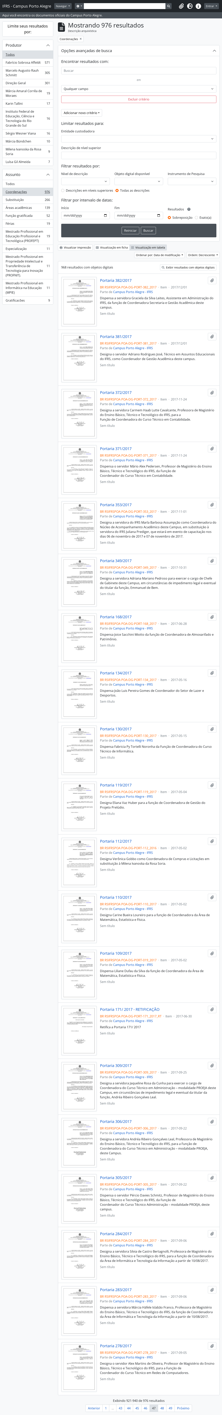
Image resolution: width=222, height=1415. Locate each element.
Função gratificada (27, 216)
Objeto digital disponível (132, 174)
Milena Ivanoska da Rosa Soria (27, 151)
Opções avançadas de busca (86, 50)
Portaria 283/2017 (116, 1289)
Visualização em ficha (112, 247)
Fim (117, 208)
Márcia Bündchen (27, 142)
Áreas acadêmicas (27, 208)
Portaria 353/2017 (116, 505)
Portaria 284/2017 (116, 1233)
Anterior (94, 1408)
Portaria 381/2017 (116, 336)
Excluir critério (138, 99)
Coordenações (27, 193)
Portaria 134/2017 (116, 673)
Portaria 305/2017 (116, 1177)
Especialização (27, 249)
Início (65, 208)
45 (137, 1408)
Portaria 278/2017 (116, 1346)
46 (145, 1408)
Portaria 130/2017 (116, 729)
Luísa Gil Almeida (27, 163)
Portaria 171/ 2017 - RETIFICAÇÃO (130, 1009)
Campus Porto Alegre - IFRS (133, 292)
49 (170, 1408)
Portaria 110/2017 (116, 897)
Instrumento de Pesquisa (186, 174)
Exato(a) (205, 217)
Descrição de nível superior (81, 148)
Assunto (13, 174)
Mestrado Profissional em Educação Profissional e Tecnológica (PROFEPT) (27, 236)
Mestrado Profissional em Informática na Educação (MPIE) (27, 288)
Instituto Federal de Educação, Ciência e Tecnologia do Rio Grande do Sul (27, 118)
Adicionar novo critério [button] (80, 113)
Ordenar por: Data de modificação (158, 255)
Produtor (14, 45)
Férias (27, 224)
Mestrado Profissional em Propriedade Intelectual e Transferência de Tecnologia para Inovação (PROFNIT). (27, 266)
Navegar (62, 6)
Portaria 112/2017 (116, 841)
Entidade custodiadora (78, 131)
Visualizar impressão (75, 247)
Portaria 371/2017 (116, 448)
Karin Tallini (27, 104)
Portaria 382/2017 (116, 280)
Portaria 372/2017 (116, 392)
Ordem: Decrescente (202, 255)
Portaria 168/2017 (116, 617)
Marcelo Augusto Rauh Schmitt (27, 72)
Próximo (183, 1408)
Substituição (27, 200)
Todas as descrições (135, 190)
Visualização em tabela (148, 247)
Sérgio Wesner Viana (27, 134)
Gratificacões (27, 301)
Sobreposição (182, 217)
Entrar (210, 6)
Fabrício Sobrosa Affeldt (27, 63)
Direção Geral (27, 84)
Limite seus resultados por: (28, 28)
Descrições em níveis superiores (89, 190)
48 (162, 1408)
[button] (181, 6)
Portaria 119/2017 (116, 785)
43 (120, 1408)
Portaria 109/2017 (116, 953)
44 (129, 1408)
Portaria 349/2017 (116, 560)
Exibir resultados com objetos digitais (188, 267)
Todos (10, 54)
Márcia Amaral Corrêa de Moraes (27, 93)
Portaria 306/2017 (116, 1121)
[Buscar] (139, 70)
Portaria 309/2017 (116, 1065)
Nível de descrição (74, 174)
